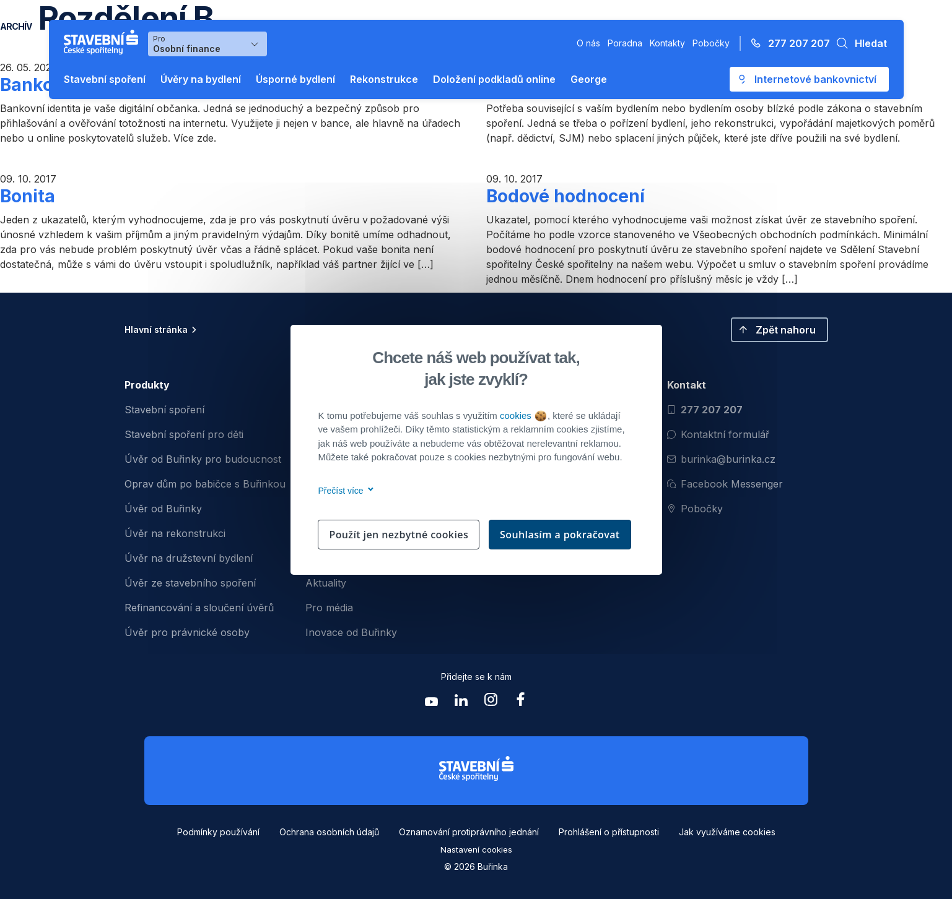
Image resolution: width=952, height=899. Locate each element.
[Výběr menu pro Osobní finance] (207, 44)
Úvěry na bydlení (200, 79)
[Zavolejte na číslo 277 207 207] (786, 43)
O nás (588, 43)
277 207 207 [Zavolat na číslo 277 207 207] (705, 409)
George (588, 79)
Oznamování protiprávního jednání (469, 832)
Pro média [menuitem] (329, 607)
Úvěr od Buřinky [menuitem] (163, 508)
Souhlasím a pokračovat (560, 534)
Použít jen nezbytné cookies (398, 534)
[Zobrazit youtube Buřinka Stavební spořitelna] (432, 702)
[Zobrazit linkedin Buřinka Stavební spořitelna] (461, 702)
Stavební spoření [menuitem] (164, 409)
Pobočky (711, 43)
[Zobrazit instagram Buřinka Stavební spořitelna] (491, 702)
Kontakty (667, 43)
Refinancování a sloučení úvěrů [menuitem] (199, 607)
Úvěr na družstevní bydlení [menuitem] (188, 558)
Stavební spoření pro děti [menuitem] (183, 434)
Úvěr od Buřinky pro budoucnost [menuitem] (202, 459)
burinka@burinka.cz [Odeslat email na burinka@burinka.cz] (721, 459)
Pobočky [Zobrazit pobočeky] (695, 508)
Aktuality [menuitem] (325, 583)
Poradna (625, 43)
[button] (858, 43)
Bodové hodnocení (565, 196)
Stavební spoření (105, 79)
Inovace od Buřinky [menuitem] (351, 632)
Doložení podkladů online (494, 79)
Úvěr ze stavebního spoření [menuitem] (190, 583)
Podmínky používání (218, 832)
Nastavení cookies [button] (476, 849)
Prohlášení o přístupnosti (609, 832)
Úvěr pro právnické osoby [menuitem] (187, 632)
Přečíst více (344, 491)
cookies (523, 415)
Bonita (27, 196)
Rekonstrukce (384, 79)
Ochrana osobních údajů (329, 832)
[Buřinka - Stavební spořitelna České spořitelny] (103, 42)
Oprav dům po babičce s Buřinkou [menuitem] (205, 484)
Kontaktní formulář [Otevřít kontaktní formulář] (718, 434)
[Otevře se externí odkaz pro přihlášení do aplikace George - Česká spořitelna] (809, 79)
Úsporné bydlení (295, 79)
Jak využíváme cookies (727, 832)
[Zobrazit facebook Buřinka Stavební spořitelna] (521, 702)
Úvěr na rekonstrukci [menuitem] (174, 533)
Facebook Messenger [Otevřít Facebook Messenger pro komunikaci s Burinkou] (725, 484)
